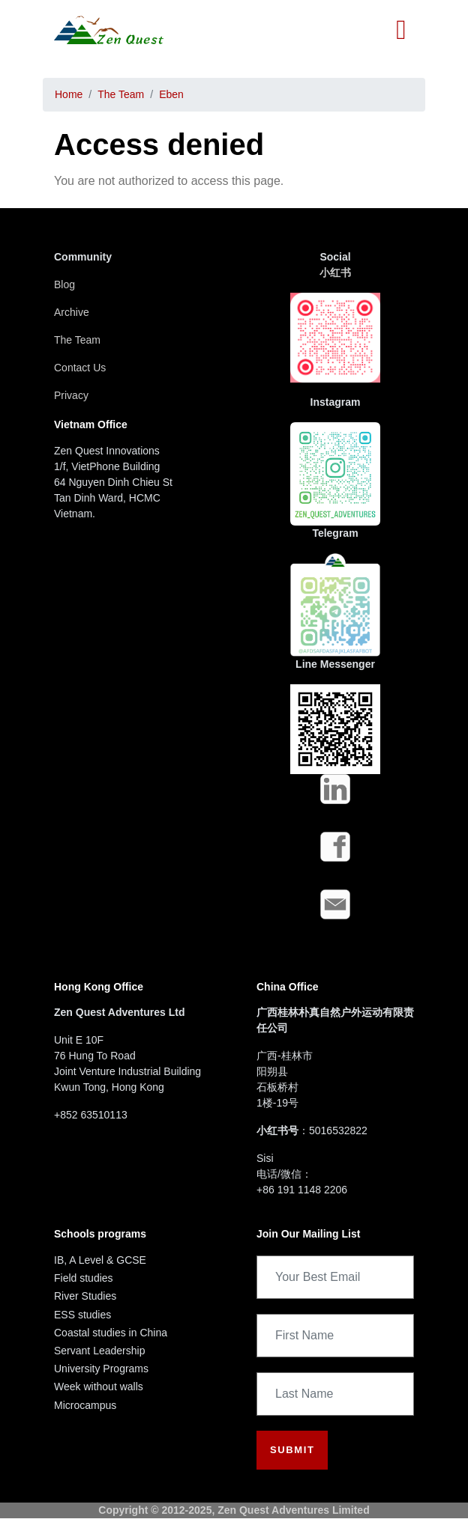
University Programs (101, 1369)
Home (68, 94)
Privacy (71, 395)
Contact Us (80, 368)
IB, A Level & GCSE (100, 1260)
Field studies (83, 1278)
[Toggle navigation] (401, 30)
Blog (64, 284)
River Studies (85, 1296)
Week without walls (98, 1387)
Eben (171, 94)
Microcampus (85, 1405)
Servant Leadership (99, 1351)
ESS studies (82, 1315)
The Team (121, 94)
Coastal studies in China (110, 1333)
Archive (71, 312)
